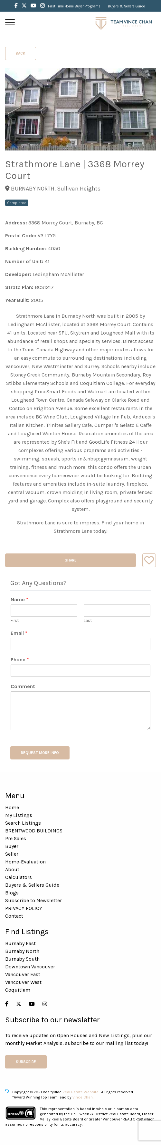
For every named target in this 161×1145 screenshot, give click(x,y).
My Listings (18, 815)
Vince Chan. (82, 1097)
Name (19, 599)
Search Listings (23, 823)
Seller (11, 854)
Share (71, 560)
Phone (20, 659)
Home (12, 807)
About (12, 869)
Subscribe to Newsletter (33, 900)
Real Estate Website (80, 1092)
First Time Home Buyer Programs (74, 6)
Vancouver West (23, 982)
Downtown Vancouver (30, 967)
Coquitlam (17, 990)
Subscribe (26, 1061)
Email (19, 633)
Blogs (12, 893)
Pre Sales (15, 838)
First (15, 620)
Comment (23, 686)
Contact (14, 916)
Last (88, 620)
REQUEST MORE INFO (40, 752)
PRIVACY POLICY (23, 908)
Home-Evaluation (25, 862)
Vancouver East (22, 974)
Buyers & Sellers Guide (126, 6)
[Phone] (80, 671)
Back (20, 53)
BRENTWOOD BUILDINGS (33, 831)
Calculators (18, 877)
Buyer (11, 846)
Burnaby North (22, 951)
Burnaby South (22, 959)
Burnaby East (20, 943)
